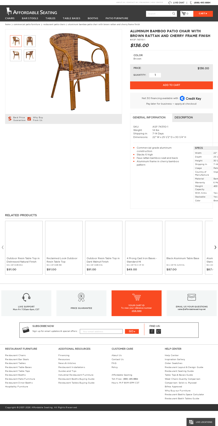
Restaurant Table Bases (18, 382)
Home (8, 25)
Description (76, 133)
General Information (24, 133)
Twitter (158, 347)
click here (137, 326)
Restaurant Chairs (15, 371)
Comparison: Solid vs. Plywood (180, 398)
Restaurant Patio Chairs (54, 25)
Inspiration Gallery (175, 374)
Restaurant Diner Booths (18, 398)
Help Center (157, 2)
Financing (144, 2)
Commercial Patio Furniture (27, 25)
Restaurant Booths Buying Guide (76, 394)
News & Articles (67, 378)
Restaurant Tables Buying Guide (76, 398)
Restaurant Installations (71, 382)
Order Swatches (173, 378)
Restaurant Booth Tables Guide (182, 414)
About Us (120, 2)
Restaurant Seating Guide (179, 386)
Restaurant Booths (15, 390)
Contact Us (132, 2)
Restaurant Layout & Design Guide (184, 382)
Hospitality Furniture (16, 402)
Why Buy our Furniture (178, 406)
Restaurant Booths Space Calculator (184, 410)
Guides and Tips (67, 386)
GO (131, 346)
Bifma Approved (173, 402)
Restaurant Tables (15, 378)
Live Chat (176, 3)
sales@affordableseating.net (192, 325)
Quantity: (139, 75)
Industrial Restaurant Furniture (75, 390)
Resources (64, 374)
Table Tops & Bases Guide (179, 390)
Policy (115, 382)
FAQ (114, 378)
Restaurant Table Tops (17, 386)
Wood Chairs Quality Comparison (182, 394)
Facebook (151, 347)
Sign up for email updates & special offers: (54, 346)
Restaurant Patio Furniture (20, 394)
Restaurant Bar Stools (17, 374)
